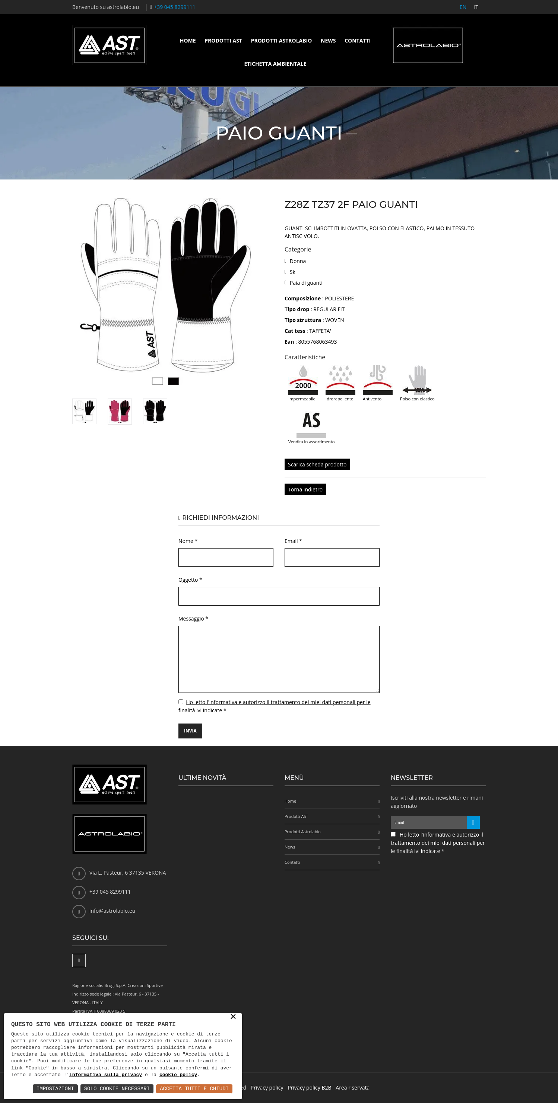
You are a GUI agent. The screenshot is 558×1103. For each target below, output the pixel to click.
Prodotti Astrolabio (281, 40)
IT (476, 6)
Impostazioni (55, 1088)
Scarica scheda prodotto (317, 464)
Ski (293, 271)
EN (463, 6)
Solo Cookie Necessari (117, 1088)
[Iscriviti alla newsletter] (473, 822)
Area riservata (353, 1087)
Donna (298, 261)
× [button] (233, 1017)
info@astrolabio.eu (112, 910)
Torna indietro (305, 489)
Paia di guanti (306, 282)
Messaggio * (193, 618)
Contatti (358, 40)
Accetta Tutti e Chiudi (194, 1088)
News (328, 40)
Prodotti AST (223, 40)
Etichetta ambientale (275, 63)
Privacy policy (267, 1087)
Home (188, 40)
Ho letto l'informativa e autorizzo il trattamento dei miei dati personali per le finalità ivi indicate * (438, 842)
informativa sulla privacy (105, 1075)
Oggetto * (190, 579)
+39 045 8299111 (174, 6)
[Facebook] (79, 960)
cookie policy (178, 1075)
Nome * (187, 540)
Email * (293, 540)
